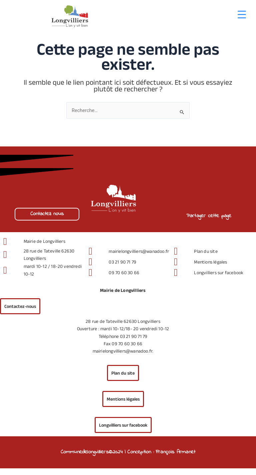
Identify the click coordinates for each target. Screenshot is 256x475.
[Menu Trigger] (242, 14)
